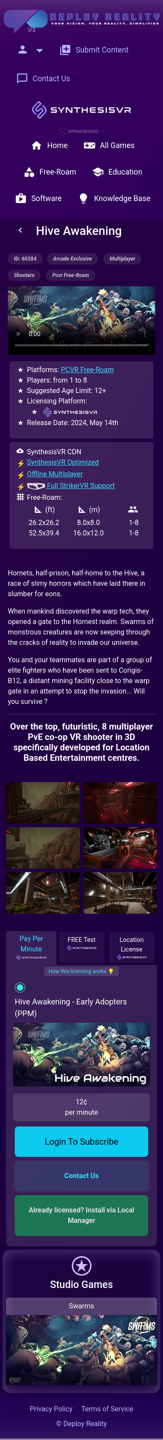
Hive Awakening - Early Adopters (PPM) (71, 1007)
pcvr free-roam (70, 275)
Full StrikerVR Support (71, 486)
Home (48, 145)
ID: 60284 (25, 259)
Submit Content (94, 50)
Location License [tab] (132, 948)
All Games (109, 145)
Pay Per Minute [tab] (31, 948)
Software (38, 198)
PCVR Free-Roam (87, 370)
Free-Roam (50, 172)
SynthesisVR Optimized (63, 462)
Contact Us (43, 79)
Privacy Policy (51, 1409)
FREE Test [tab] (82, 943)
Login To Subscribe (82, 1141)
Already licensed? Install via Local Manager (82, 1215)
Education (117, 172)
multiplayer (122, 259)
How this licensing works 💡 (81, 971)
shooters (24, 275)
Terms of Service (107, 1409)
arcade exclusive (72, 259)
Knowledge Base (113, 198)
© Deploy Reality (81, 1424)
